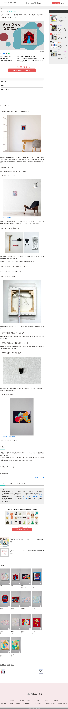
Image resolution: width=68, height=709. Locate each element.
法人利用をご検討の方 (13, 2)
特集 (11, 548)
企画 (13, 548)
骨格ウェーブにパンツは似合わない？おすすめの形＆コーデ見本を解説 (62, 56)
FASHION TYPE (24, 7)
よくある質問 (21, 700)
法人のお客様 (55, 700)
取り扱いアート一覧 (5, 89)
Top (1, 11)
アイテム (61, 34)
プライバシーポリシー (37, 703)
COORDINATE (16, 7)
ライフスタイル (12, 11)
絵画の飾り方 (3, 81)
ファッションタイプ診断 (62, 51)
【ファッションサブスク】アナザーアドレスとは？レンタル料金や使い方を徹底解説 (27, 551)
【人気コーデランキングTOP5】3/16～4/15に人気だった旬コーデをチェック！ (62, 19)
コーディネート (60, 16)
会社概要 (11, 703)
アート (18, 11)
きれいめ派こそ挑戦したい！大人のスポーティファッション (62, 29)
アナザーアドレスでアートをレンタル (8, 94)
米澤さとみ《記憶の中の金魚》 (9, 436)
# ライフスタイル (3, 664)
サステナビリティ (46, 700)
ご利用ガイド (12, 700)
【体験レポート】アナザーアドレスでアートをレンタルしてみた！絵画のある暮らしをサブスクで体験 (27, 540)
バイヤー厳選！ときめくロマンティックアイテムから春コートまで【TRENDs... (62, 45)
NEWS (53, 7)
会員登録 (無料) (56, 3)
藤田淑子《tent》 (6, 153)
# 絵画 (12, 664)
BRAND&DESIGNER (33, 7)
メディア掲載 (36, 700)
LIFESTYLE (47, 7)
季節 (65, 16)
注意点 (2, 85)
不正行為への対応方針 (62, 703)
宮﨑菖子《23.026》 (7, 217)
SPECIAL (40, 7)
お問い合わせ (3, 703)
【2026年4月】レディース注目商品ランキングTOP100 (62, 37)
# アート (8, 664)
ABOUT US (29, 700)
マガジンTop (5, 11)
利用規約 (18, 703)
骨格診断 (60, 52)
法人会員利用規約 (26, 703)
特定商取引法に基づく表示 (50, 703)
